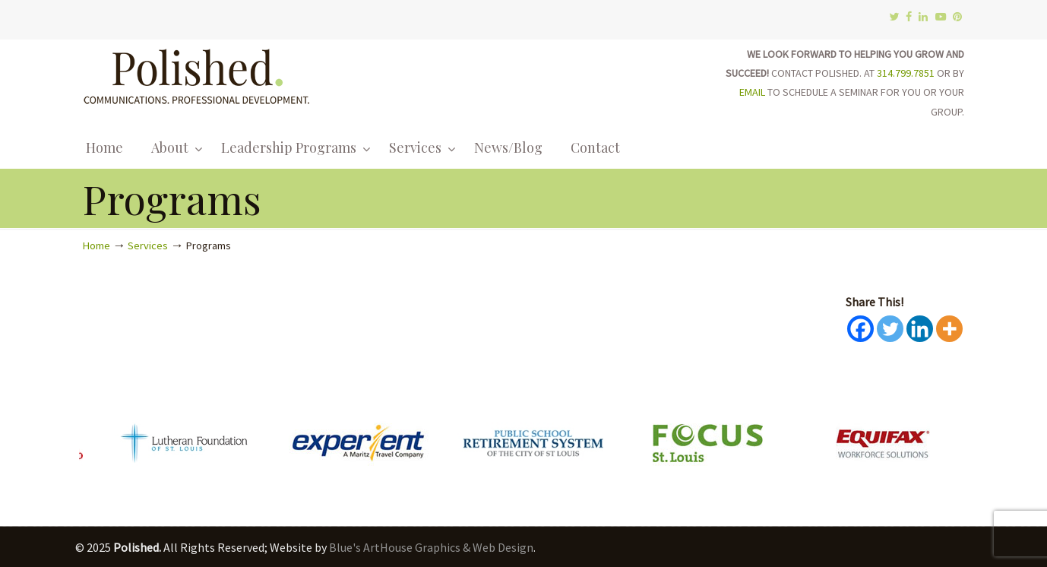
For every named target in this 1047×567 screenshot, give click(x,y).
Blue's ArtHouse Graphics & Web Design (431, 547)
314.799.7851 (906, 73)
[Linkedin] (919, 328)
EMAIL (752, 92)
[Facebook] (860, 328)
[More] (949, 328)
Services (148, 245)
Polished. (197, 74)
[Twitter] (890, 328)
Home (96, 245)
